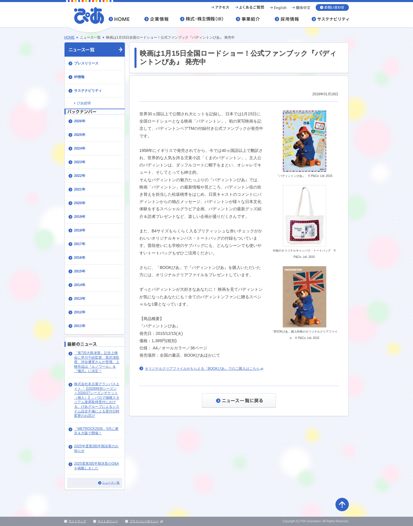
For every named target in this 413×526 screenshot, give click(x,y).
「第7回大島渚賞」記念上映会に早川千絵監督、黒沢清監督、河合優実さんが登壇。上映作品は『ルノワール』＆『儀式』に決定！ (96, 362)
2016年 (79, 258)
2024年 (79, 148)
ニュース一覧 (111, 482)
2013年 (79, 299)
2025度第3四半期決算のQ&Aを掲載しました (96, 466)
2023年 (79, 162)
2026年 (79, 121)
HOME (69, 37)
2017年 (79, 244)
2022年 (79, 176)
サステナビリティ (88, 91)
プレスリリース (86, 63)
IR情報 (79, 77)
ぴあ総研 (84, 103)
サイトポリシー (108, 521)
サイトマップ (77, 521)
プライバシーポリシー (144, 521)
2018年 (79, 230)
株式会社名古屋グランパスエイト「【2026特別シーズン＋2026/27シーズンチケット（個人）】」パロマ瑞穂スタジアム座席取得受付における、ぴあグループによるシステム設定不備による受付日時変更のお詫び (96, 400)
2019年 (79, 217)
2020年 (79, 203)
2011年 (79, 326)
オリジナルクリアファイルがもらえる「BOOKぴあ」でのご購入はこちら (202, 369)
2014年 (79, 285)
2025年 (79, 135)
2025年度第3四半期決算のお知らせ (96, 448)
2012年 (79, 312)
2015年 (79, 271)
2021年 (79, 189)
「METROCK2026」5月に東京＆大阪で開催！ (96, 431)
